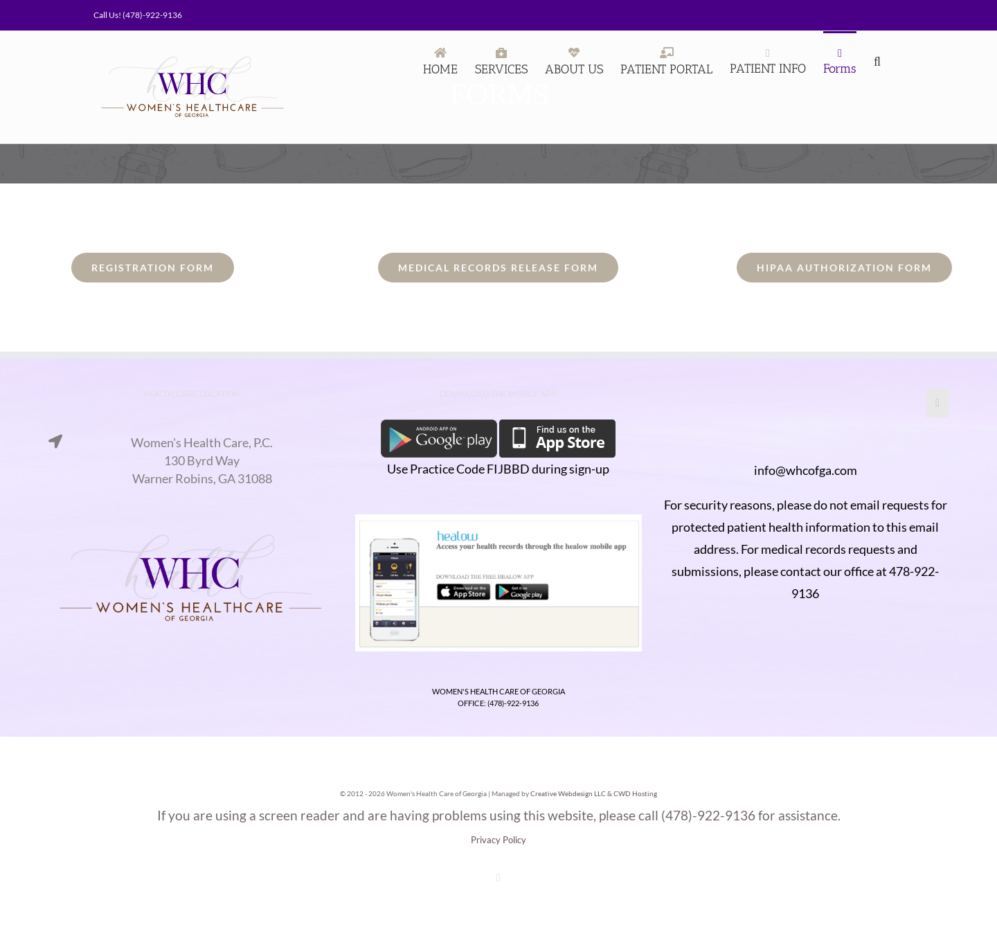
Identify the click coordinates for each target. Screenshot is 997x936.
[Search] (880, 60)
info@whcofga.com (805, 470)
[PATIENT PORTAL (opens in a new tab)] (666, 60)
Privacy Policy (498, 839)
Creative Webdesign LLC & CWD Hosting (593, 793)
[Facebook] (937, 402)
